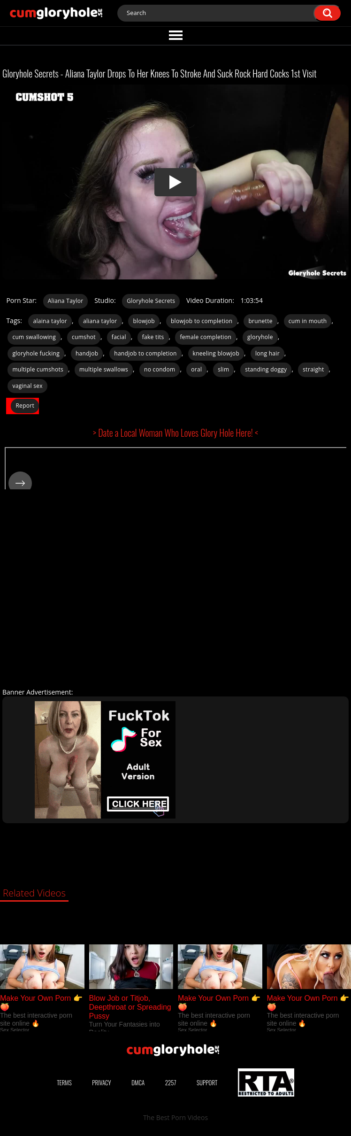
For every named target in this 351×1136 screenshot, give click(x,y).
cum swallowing (34, 337)
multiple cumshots (37, 369)
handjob (87, 353)
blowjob (144, 321)
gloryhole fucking (36, 353)
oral (196, 369)
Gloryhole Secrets (151, 301)
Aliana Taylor (66, 301)
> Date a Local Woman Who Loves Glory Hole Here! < (175, 432)
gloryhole (260, 337)
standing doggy (266, 369)
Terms (64, 1082)
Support (207, 1082)
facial (119, 337)
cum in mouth (308, 321)
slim (223, 369)
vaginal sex (27, 386)
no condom (159, 369)
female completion (205, 337)
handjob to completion (145, 353)
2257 (170, 1082)
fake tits (153, 337)
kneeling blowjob (216, 353)
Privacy (101, 1082)
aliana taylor (100, 321)
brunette (260, 321)
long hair (267, 353)
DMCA (138, 1082)
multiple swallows (103, 369)
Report (24, 406)
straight (313, 369)
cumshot (84, 337)
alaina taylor (50, 321)
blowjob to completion (202, 321)
